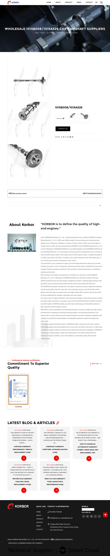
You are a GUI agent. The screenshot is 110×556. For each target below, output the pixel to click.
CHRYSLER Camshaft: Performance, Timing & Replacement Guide (22, 449)
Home (49, 2)
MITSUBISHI (60, 32)
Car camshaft (50, 32)
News (79, 2)
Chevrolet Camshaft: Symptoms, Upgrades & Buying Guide (55, 449)
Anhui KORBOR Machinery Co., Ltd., (21, 539)
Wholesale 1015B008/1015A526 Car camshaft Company (74, 277)
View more (96, 363)
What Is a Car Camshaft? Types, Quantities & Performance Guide (55, 481)
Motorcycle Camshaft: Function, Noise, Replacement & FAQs (22, 481)
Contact (89, 2)
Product (68, 2)
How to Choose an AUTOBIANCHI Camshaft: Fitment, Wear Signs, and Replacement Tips (87, 448)
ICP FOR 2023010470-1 (43, 539)
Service (39, 522)
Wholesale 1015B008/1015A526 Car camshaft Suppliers (64, 249)
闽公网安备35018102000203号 (62, 539)
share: (57, 137)
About (58, 2)
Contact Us (62, 128)
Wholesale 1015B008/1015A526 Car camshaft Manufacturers (26, 543)
